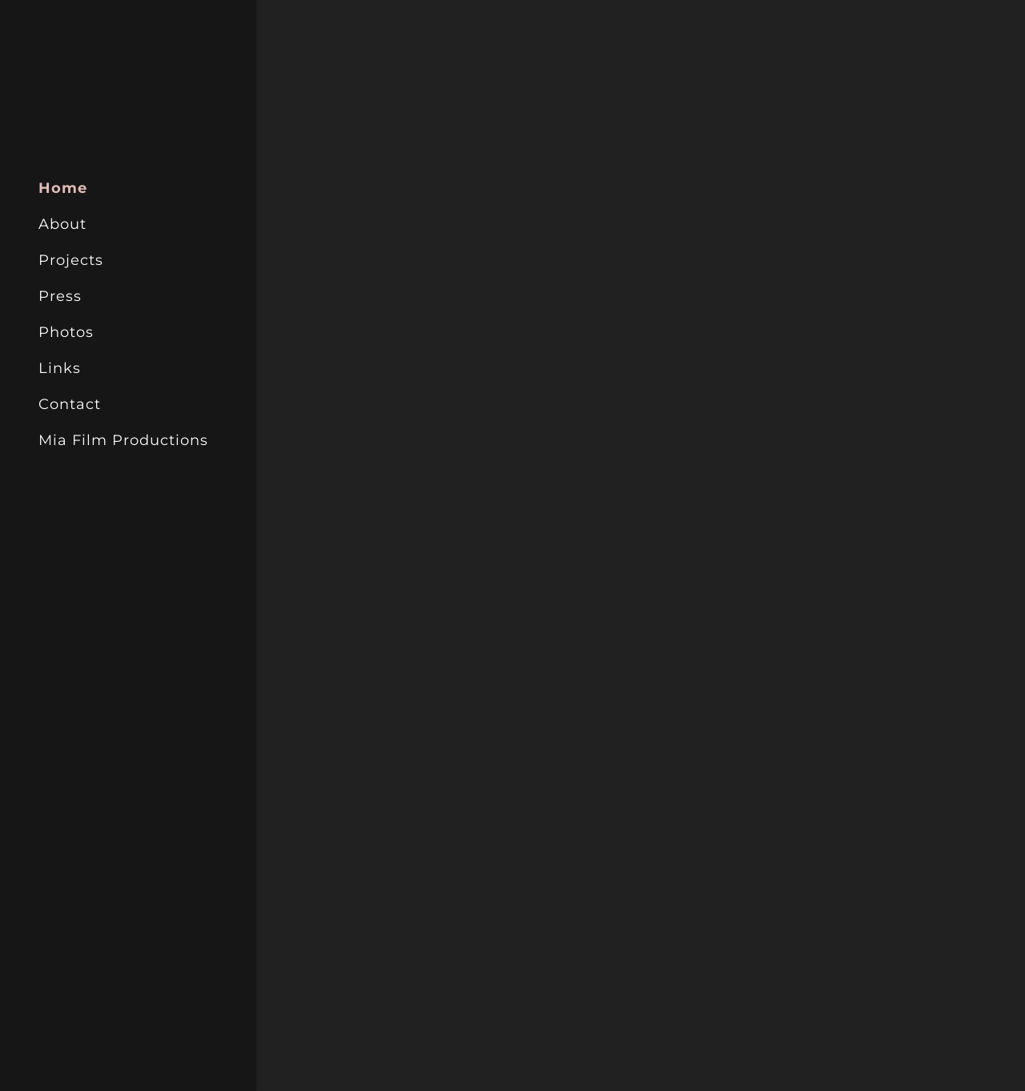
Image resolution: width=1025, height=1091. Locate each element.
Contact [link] (69, 404)
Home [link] (62, 188)
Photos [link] (66, 332)
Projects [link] (70, 260)
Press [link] (60, 296)
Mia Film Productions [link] (123, 440)
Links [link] (59, 368)
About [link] (62, 224)
